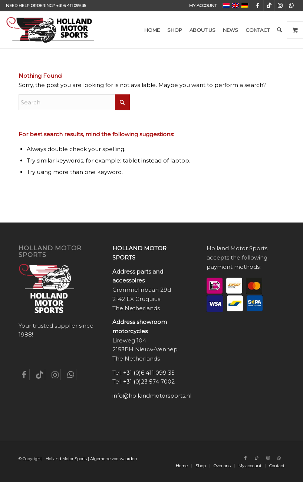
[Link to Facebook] (258, 5)
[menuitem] (201, 5)
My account (203, 5)
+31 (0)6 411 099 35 (149, 372)
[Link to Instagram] (280, 5)
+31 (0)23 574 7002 (149, 381)
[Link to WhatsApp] (291, 5)
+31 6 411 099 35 (71, 5)
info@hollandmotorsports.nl (151, 395)
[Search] (279, 29)
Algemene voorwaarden (113, 458)
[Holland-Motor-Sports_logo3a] (50, 29)
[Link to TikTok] (269, 5)
